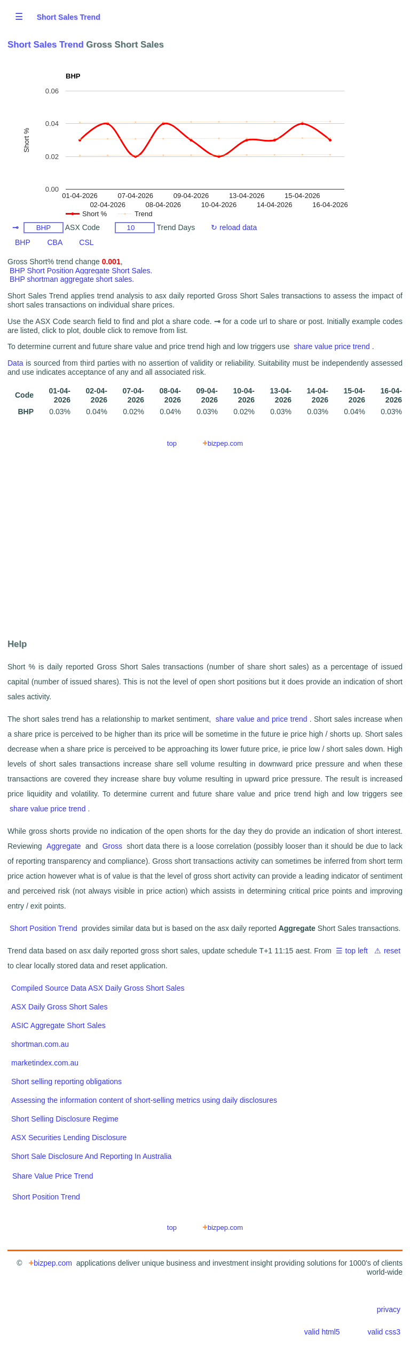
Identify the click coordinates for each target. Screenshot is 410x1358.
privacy (388, 1309)
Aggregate (63, 846)
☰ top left (352, 950)
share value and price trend (262, 719)
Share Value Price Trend (52, 1176)
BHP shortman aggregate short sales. (72, 279)
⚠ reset (387, 950)
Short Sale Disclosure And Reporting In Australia (91, 1156)
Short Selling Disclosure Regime (65, 1119)
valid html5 (322, 1332)
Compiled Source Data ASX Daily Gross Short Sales (97, 988)
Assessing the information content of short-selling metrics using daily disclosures (144, 1100)
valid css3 (384, 1332)
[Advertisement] (205, 547)
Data (15, 363)
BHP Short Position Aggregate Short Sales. (81, 270)
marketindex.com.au (44, 1063)
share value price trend (331, 346)
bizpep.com (223, 442)
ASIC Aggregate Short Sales (58, 1025)
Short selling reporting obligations (66, 1081)
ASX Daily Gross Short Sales (59, 1006)
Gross (112, 846)
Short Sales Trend (68, 17)
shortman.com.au (40, 1044)
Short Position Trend (43, 928)
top (172, 443)
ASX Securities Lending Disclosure (69, 1137)
